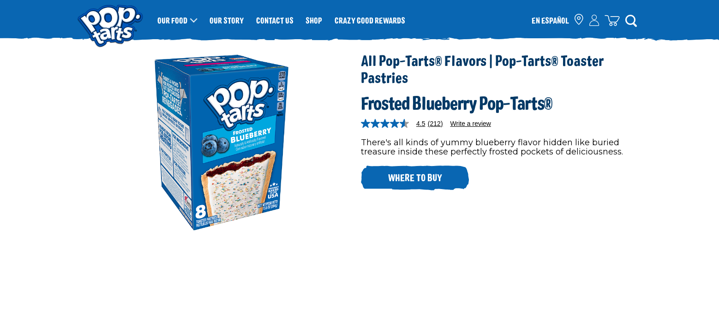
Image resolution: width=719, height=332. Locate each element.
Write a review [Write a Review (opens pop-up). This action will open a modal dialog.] (470, 123)
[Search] (631, 20)
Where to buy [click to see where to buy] (415, 177)
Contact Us (275, 20)
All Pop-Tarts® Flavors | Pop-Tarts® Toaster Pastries (482, 68)
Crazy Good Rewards (370, 20)
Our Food (172, 20)
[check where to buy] (579, 20)
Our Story (227, 20)
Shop (314, 20)
